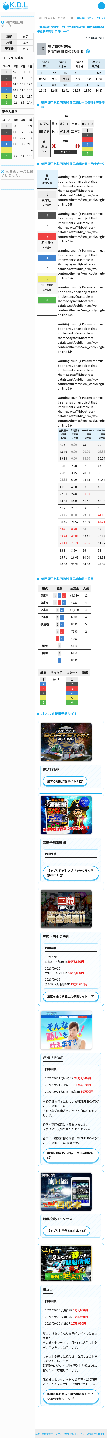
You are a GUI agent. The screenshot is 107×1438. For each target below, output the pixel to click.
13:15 (76, 90)
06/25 (96, 64)
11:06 (99, 79)
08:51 (42, 79)
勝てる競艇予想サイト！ (65, 781)
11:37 (42, 90)
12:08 (54, 90)
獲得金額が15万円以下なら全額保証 (70, 1155)
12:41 (65, 90)
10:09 (76, 79)
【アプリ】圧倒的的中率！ (66, 1231)
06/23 (62, 64)
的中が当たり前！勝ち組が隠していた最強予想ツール (70, 1396)
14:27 (99, 90)
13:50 (87, 90)
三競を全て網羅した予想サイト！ (70, 996)
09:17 (54, 79)
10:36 (87, 79)
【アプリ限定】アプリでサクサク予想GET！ (70, 873)
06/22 (45, 64)
